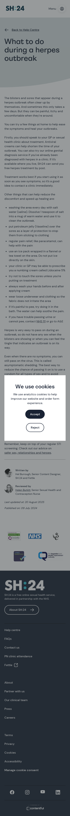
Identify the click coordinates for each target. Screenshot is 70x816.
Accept (35, 414)
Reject (35, 427)
